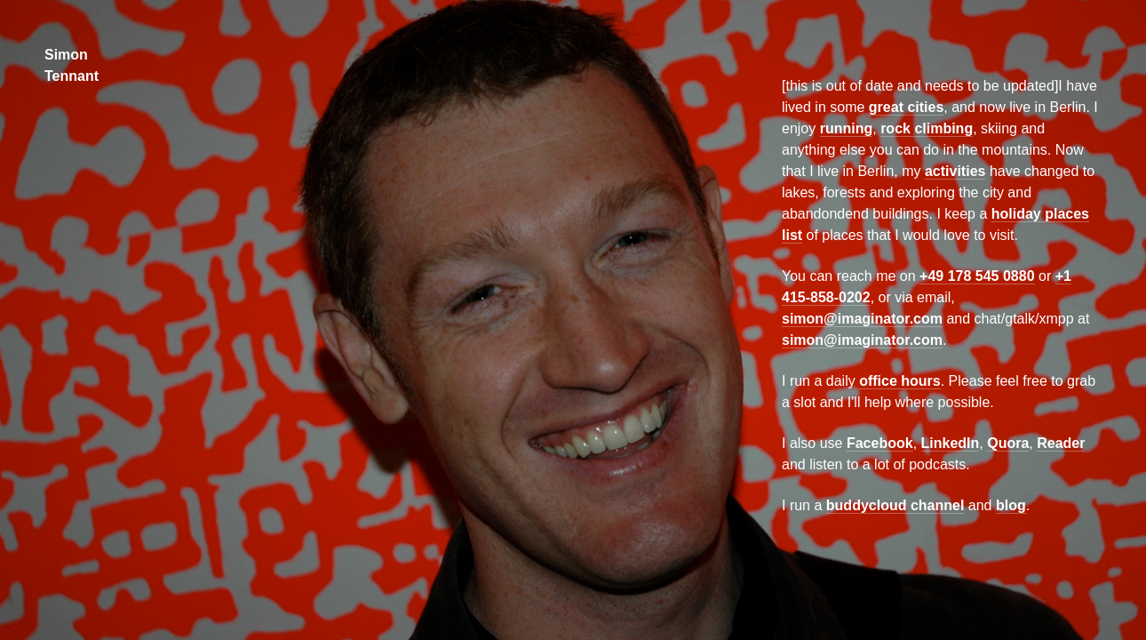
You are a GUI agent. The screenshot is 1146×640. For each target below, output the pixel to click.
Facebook (880, 443)
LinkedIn (950, 443)
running (846, 128)
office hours (900, 380)
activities (955, 171)
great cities (906, 107)
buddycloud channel (895, 505)
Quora (1008, 443)
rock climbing (926, 128)
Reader (1061, 443)
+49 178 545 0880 (976, 276)
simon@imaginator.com (862, 318)
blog (1011, 505)
